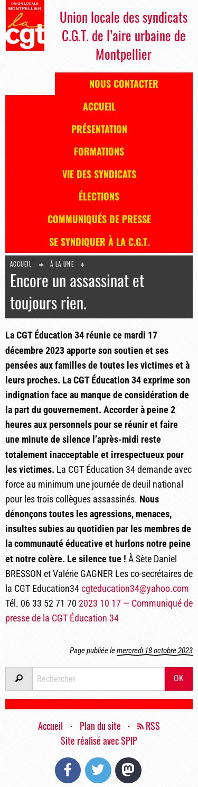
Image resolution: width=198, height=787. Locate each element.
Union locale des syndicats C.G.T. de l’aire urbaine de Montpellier (123, 35)
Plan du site (100, 726)
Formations (99, 151)
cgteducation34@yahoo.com (135, 588)
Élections (99, 196)
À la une (62, 264)
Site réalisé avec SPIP (99, 740)
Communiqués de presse (99, 219)
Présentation (99, 129)
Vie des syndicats (99, 174)
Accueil (99, 106)
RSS (148, 726)
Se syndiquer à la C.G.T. (99, 242)
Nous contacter (123, 83)
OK (179, 678)
